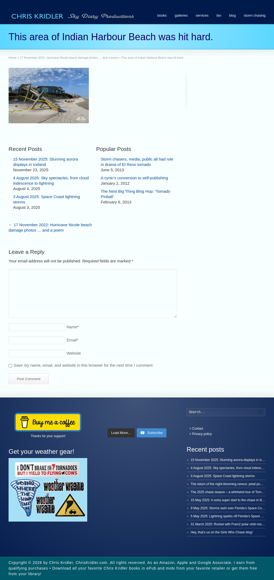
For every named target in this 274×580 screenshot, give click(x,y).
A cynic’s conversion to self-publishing (134, 178)
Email (72, 340)
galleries (181, 15)
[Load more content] (121, 432)
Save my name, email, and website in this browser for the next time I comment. (84, 365)
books (162, 15)
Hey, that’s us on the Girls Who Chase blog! (222, 532)
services (202, 15)
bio (218, 15)
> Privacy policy (200, 434)
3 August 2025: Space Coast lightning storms (223, 476)
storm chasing (254, 15)
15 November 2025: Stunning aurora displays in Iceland (230, 460)
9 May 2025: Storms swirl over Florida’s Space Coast (228, 508)
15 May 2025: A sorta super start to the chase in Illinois (230, 500)
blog (232, 15)
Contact (197, 428)
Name (73, 327)
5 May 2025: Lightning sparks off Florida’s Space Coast (230, 516)
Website (74, 353)
